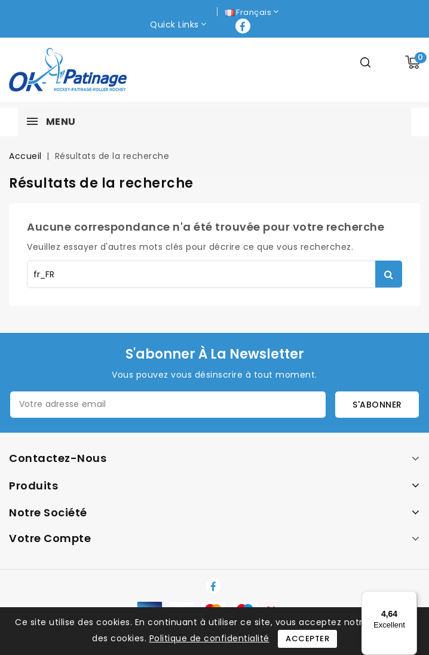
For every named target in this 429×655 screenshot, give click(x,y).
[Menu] (410, 598)
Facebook (244, 26)
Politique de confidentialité (209, 638)
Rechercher (388, 274)
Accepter (307, 638)
